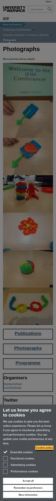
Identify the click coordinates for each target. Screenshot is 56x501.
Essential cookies (18, 452)
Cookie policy (44, 447)
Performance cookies (20, 471)
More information (28, 494)
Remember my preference (28, 487)
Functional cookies (18, 459)
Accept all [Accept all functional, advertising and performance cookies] (28, 480)
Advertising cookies (19, 465)
